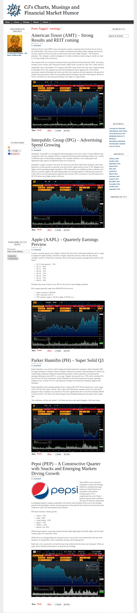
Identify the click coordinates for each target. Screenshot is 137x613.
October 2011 (114, 187)
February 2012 (114, 176)
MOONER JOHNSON (117, 141)
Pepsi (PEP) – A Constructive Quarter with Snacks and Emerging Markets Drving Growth (65, 468)
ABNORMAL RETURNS (118, 131)
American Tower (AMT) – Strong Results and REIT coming (62, 38)
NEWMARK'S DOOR (117, 144)
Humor (36, 22)
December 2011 (114, 181)
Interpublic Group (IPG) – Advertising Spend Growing (66, 142)
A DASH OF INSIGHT (117, 128)
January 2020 (114, 158)
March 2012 (113, 174)
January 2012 (114, 179)
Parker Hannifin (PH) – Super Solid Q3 (67, 360)
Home (7, 22)
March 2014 (113, 166)
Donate (45, 22)
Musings (26, 22)
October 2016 (114, 161)
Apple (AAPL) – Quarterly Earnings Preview (64, 242)
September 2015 (114, 164)
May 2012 (112, 169)
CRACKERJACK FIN (117, 134)
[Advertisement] (15, 98)
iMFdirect (112, 139)
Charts (16, 22)
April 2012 (113, 171)
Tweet (39, 130)
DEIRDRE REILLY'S (117, 136)
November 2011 (114, 184)
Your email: (11, 249)
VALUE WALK (114, 146)
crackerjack (37, 45)
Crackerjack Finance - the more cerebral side (17, 54)
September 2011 (114, 189)
